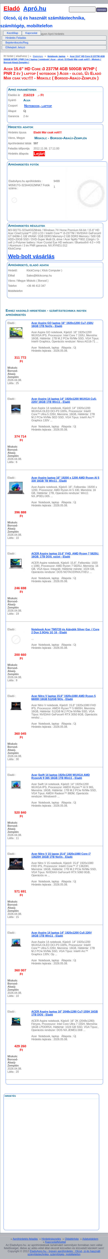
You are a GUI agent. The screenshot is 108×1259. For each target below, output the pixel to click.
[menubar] (22, 33)
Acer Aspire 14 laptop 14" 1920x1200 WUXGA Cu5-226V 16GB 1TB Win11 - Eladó (64, 400)
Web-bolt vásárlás (31, 256)
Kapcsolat (31, 33)
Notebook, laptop (56, 56)
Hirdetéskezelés (51, 1238)
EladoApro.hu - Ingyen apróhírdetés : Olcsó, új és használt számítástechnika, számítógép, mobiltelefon (64, 1253)
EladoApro (38, 56)
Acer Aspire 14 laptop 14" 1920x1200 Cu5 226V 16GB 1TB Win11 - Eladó (61, 934)
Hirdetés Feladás (15, 37)
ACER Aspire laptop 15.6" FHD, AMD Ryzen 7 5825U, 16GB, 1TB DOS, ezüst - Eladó (65, 555)
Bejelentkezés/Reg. (17, 42)
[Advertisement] (37, 1175)
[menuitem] (12, 33)
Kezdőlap (12, 33)
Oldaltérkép (72, 1238)
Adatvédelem (90, 1238)
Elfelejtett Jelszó (15, 47)
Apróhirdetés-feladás (25, 1238)
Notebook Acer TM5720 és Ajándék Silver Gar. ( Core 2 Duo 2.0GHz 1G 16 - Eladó (65, 631)
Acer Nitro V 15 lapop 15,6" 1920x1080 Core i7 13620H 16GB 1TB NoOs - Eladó (61, 855)
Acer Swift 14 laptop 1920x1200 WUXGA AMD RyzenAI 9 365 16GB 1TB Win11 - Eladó (60, 776)
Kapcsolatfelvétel (55, 1242)
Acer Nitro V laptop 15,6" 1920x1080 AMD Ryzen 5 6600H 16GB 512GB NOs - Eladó (63, 698)
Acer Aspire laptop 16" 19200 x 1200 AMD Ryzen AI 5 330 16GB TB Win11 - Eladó (65, 479)
